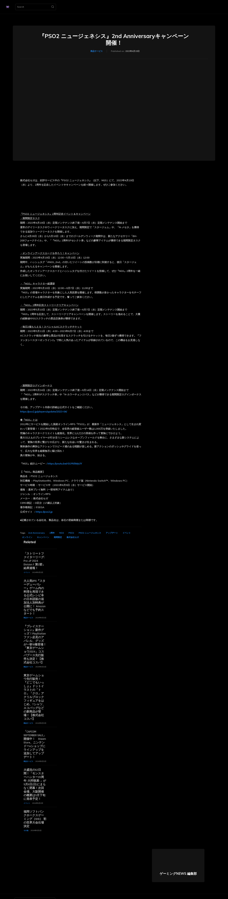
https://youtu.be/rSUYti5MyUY (64, 463)
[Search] (52, 7)
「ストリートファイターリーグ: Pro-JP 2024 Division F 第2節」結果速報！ (34, 560)
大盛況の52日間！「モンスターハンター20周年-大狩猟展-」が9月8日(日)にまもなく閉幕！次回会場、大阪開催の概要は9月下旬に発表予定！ (35, 777)
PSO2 (71, 533)
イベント (127, 533)
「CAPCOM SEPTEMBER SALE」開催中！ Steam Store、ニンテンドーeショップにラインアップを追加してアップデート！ (35, 738)
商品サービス (96, 51)
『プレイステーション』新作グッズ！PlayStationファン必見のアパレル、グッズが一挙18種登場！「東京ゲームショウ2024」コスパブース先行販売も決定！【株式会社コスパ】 (35, 641)
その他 (26, 822)
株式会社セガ (73, 537)
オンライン (27, 537)
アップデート (112, 533)
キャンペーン (43, 537)
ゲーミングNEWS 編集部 (178, 865)
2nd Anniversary (36, 533)
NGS (61, 533)
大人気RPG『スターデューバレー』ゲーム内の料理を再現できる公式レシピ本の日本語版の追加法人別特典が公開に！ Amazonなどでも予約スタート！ (35, 595)
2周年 (52, 533)
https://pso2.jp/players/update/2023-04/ (43, 411)
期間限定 (58, 537)
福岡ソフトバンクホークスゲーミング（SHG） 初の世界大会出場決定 (35, 811)
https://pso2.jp (44, 511)
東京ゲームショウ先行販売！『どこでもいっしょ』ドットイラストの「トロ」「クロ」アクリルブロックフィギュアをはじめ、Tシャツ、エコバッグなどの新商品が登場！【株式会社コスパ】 (34, 692)
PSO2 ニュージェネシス (90, 533)
